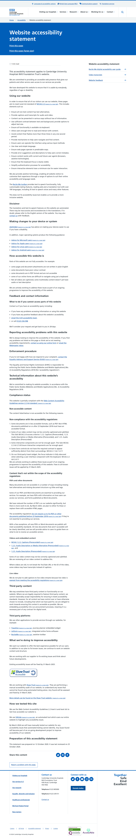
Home (11, 20)
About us (84, 12)
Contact (111, 12)
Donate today (78, 787)
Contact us (45, 799)
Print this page (16, 45)
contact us (13, 215)
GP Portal (21, 828)
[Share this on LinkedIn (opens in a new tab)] (63, 754)
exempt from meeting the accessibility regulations (35, 580)
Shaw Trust (38, 684)
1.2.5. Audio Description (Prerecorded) (33, 551)
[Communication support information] (89, 4)
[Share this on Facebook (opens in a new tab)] (67, 754)
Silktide (25, 717)
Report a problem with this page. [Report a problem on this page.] (23, 764)
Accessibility (21, 20)
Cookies (55, 828)
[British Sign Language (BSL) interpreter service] (68, 4)
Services (64, 12)
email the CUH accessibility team (24, 317)
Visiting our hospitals (48, 12)
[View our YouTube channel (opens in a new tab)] (82, 778)
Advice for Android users (27, 249)
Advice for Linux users (26, 246)
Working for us (98, 12)
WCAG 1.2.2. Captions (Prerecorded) (32, 542)
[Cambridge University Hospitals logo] (18, 12)
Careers (12, 828)
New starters (16, 811)
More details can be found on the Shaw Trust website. (37, 697)
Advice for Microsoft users (28, 240)
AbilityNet (20, 226)
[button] (44, 4)
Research (74, 12)
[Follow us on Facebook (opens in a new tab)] (77, 778)
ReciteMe (21, 634)
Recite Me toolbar (20, 184)
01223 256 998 (22, 320)
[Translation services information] (106, 4)
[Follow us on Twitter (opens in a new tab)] (73, 778)
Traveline (21, 627)
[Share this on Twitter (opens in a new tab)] (58, 754)
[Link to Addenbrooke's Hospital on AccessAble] (88, 830)
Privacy (47, 828)
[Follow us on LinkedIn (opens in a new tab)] (91, 778)
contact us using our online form (43, 342)
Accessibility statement (34, 828)
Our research (16, 787)
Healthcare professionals (21, 799)
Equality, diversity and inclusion (23, 793)
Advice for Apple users (26, 243)
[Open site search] (122, 12)
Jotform (21, 631)
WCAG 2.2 (47, 103)
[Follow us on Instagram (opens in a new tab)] (87, 778)
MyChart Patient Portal (20, 805)
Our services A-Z (18, 781)
